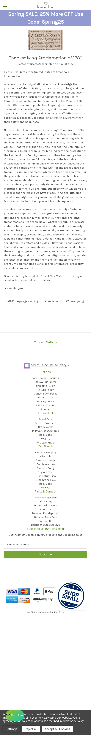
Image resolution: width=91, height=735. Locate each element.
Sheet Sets (45, 419)
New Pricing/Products (45, 378)
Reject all (31, 729)
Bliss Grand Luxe (46, 479)
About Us (45, 509)
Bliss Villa (45, 456)
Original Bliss (45, 472)
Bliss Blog (45, 501)
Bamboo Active (46, 464)
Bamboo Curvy (45, 468)
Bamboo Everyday (45, 452)
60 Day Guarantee (45, 382)
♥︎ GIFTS (45, 438)
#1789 (11, 301)
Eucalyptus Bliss (45, 476)
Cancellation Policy (45, 393)
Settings (11, 729)
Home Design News (45, 505)
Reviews (45, 497)
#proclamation (54, 301)
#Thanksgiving (75, 301)
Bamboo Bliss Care (45, 517)
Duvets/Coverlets (45, 423)
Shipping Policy (45, 385)
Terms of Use (45, 397)
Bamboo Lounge (45, 460)
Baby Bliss (45, 434)
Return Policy (45, 389)
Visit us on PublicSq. (44, 365)
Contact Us (45, 521)
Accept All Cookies (57, 729)
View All (45, 487)
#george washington (29, 301)
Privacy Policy (45, 401)
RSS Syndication (45, 405)
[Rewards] (15, 715)
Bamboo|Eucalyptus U (45, 513)
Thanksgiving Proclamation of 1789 (45, 58)
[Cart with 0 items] (89, 4)
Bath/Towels (45, 427)
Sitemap (45, 409)
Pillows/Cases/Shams (45, 431)
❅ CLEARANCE (45, 442)
